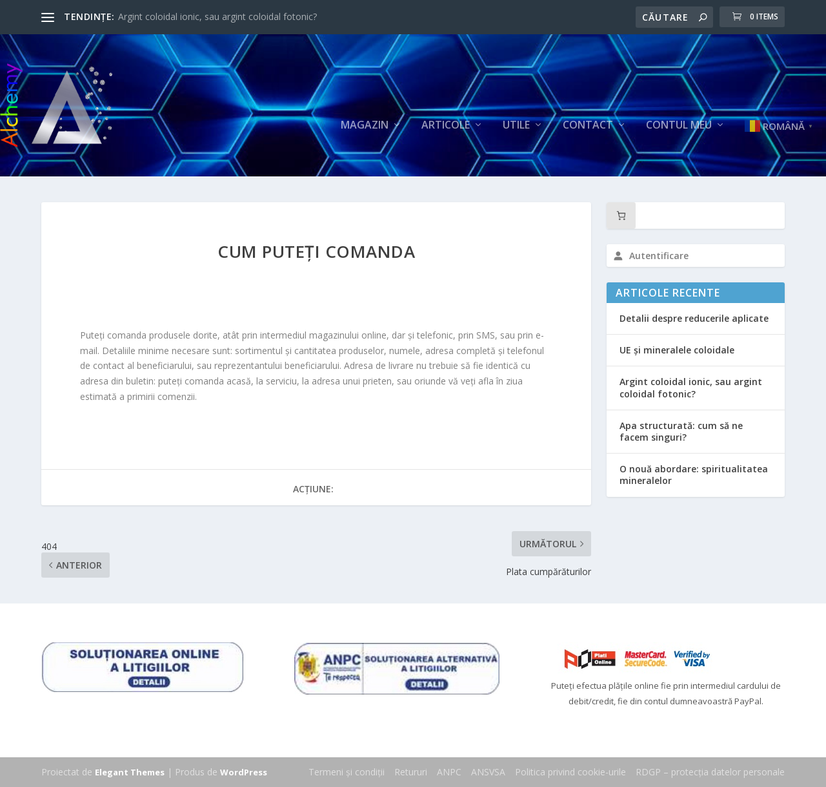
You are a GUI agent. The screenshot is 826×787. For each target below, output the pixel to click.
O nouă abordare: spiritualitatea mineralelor (694, 475)
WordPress (243, 772)
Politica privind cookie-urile (570, 772)
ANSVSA (488, 772)
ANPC (449, 772)
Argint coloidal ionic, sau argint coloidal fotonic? (217, 16)
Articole (445, 126)
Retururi (410, 772)
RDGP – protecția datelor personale (710, 772)
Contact (588, 126)
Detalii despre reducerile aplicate (694, 318)
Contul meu (679, 126)
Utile (516, 126)
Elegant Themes (130, 772)
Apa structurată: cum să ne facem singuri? (681, 431)
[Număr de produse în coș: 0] (621, 215)
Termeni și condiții (346, 772)
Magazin (364, 126)
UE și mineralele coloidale (677, 350)
